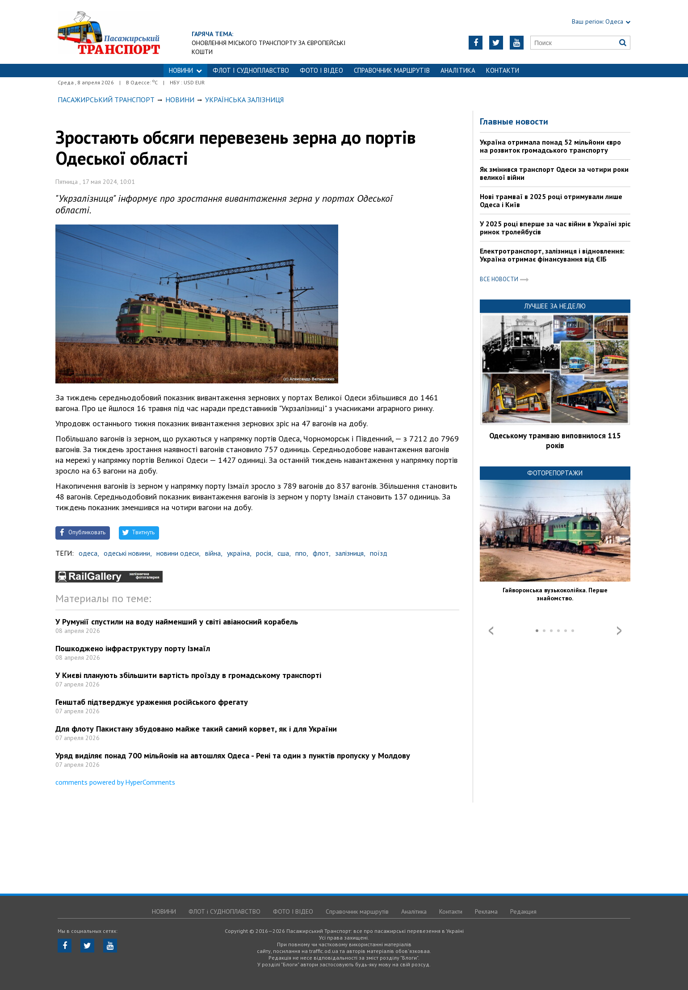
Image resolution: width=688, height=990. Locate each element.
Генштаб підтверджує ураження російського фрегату (151, 702)
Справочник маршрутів (392, 70)
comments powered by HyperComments (115, 782)
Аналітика (457, 70)
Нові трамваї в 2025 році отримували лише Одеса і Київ (551, 200)
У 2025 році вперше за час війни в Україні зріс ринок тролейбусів (555, 227)
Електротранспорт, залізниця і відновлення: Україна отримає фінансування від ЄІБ (552, 254)
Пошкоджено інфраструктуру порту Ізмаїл (132, 648)
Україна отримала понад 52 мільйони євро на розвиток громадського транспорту (550, 145)
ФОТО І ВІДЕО (321, 70)
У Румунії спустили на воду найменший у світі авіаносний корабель (176, 621)
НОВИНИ (185, 70)
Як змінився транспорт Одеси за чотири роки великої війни (554, 173)
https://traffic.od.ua (109, 32)
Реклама (486, 911)
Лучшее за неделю (555, 306)
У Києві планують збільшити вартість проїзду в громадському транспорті (188, 675)
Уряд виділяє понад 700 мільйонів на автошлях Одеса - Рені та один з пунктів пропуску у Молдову (232, 755)
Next (619, 630)
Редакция (523, 911)
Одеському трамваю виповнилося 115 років (555, 440)
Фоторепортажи (555, 473)
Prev (491, 630)
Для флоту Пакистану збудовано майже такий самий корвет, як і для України (196, 729)
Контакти (502, 70)
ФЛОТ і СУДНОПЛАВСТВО (251, 70)
